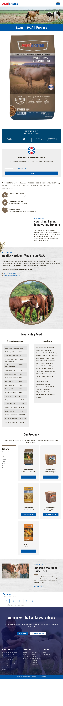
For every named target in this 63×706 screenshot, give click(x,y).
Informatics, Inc (42, 668)
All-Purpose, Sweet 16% (10, 265)
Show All (5, 444)
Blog (44, 644)
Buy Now (31, 173)
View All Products (38, 625)
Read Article (38, 579)
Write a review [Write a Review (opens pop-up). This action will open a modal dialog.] (22, 168)
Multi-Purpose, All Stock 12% (12, 267)
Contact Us (46, 646)
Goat (3, 458)
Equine (24, 646)
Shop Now (22, 625)
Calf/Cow (25, 649)
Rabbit (34, 648)
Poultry (24, 644)
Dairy (3, 454)
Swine (24, 653)
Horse (4, 452)
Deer (3, 460)
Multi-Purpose (6, 456)
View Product (28, 469)
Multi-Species (26, 651)
